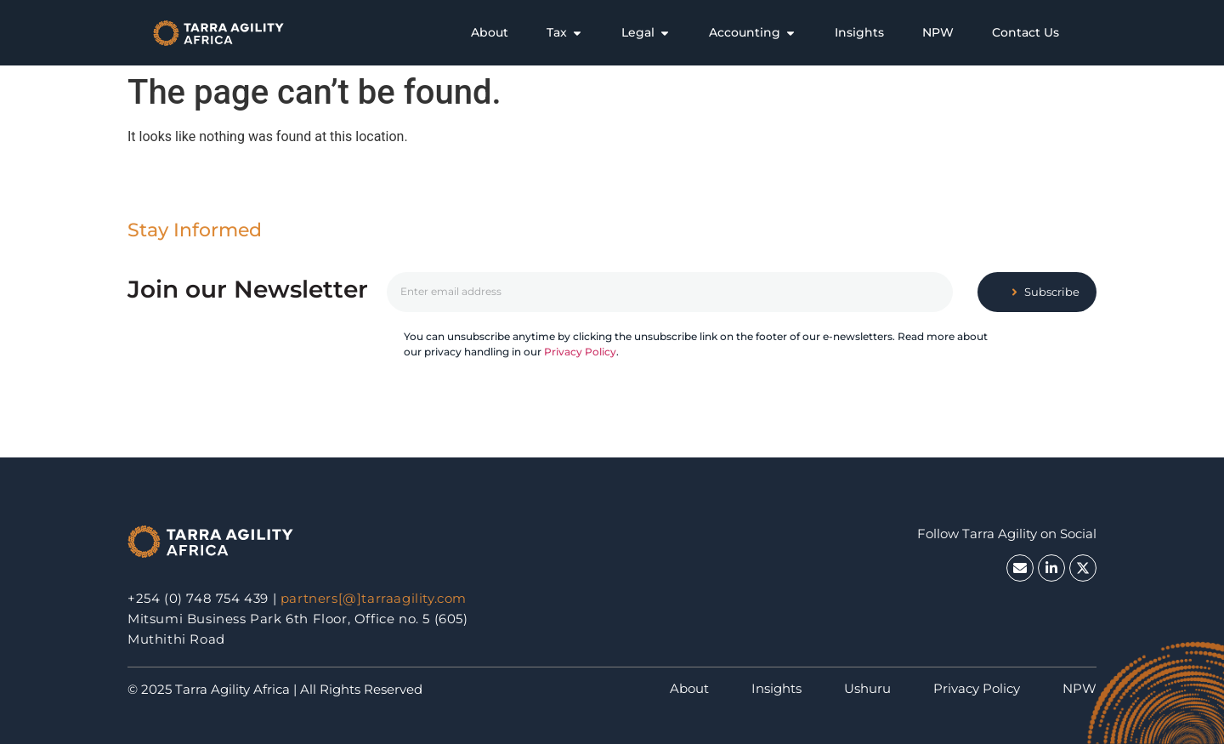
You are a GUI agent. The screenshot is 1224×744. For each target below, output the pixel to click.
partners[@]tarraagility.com (373, 598)
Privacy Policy (580, 351)
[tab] (489, 32)
